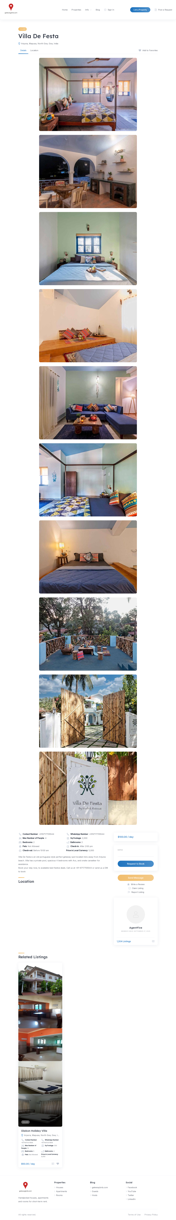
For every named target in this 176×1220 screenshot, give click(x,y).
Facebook (132, 1187)
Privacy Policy (151, 1214)
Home (65, 10)
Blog (98, 10)
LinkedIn (132, 1199)
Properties (76, 10)
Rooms (59, 1195)
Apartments (61, 1191)
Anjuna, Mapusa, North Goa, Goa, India (39, 43)
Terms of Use (134, 1214)
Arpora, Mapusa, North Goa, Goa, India (41, 1135)
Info (87, 10)
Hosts (94, 1195)
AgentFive (135, 927)
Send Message (135, 878)
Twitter (131, 1195)
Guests (95, 1191)
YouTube (132, 1191)
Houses (59, 1187)
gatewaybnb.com (100, 1187)
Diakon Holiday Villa (34, 1130)
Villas (22, 29)
